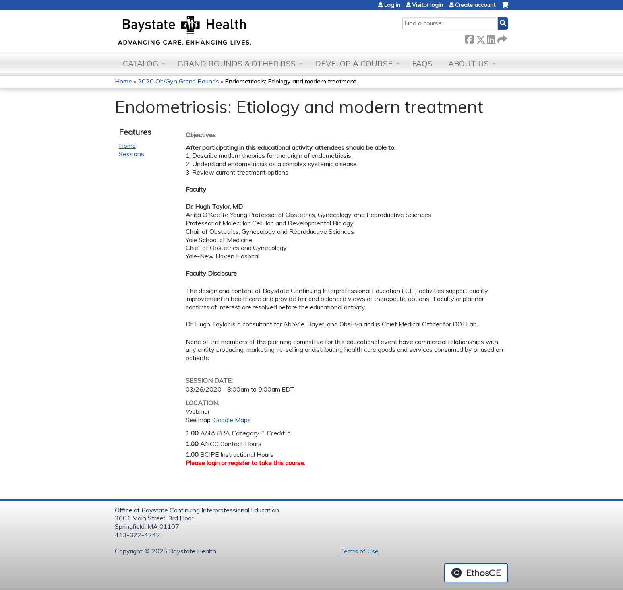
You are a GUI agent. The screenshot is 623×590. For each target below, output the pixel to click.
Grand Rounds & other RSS (237, 63)
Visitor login (427, 5)
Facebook (469, 38)
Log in (392, 5)
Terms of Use (359, 551)
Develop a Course (354, 63)
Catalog (140, 63)
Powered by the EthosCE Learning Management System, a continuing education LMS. (476, 572)
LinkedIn (491, 38)
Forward (501, 38)
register (239, 463)
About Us (468, 63)
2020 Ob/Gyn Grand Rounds (178, 81)
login (213, 463)
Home (123, 81)
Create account (475, 5)
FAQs (422, 63)
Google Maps (232, 420)
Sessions (131, 154)
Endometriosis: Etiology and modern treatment (290, 81)
